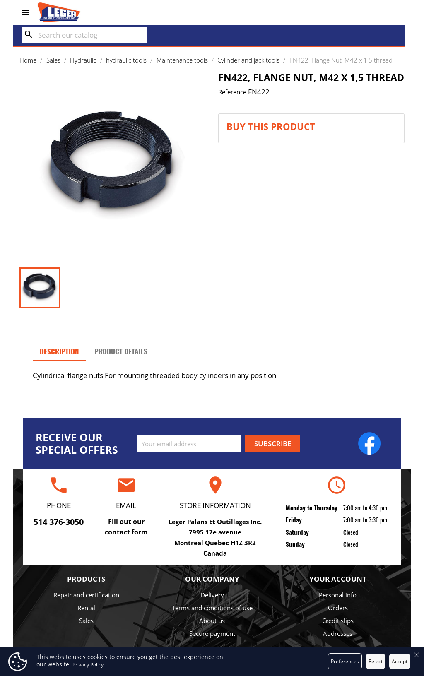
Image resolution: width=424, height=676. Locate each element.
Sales (86, 620)
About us (212, 620)
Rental (86, 608)
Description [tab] (59, 351)
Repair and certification (86, 595)
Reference (232, 92)
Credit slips (338, 620)
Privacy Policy (88, 664)
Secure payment (212, 633)
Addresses (337, 633)
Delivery (212, 595)
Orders (338, 608)
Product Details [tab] (120, 351)
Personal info (338, 595)
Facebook (369, 443)
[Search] (84, 35)
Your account (337, 579)
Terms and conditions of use (212, 608)
